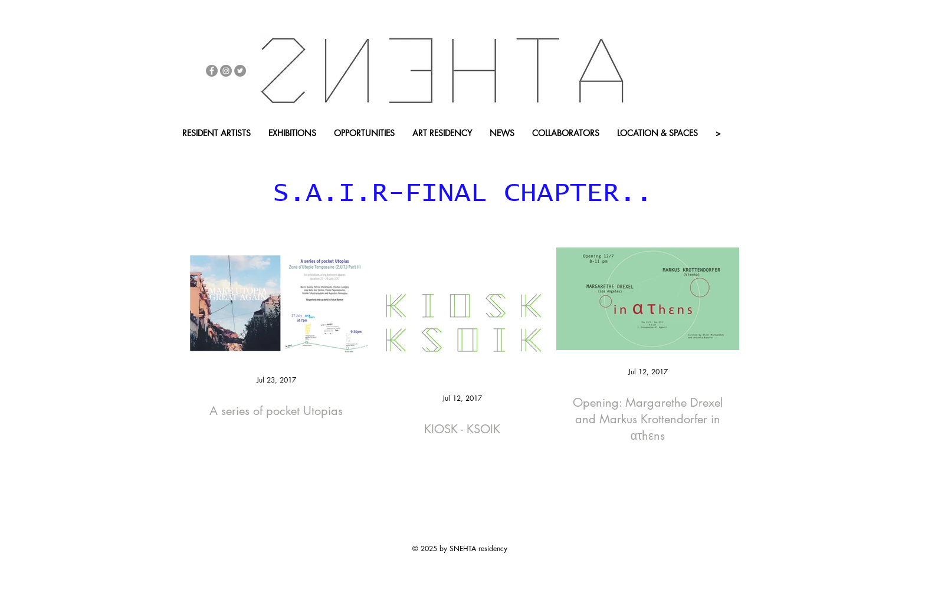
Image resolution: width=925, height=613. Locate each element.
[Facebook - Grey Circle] (212, 71)
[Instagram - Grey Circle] (226, 71)
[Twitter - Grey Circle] (240, 71)
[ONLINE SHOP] (210, 153)
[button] (299, 153)
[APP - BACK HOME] (385, 153)
